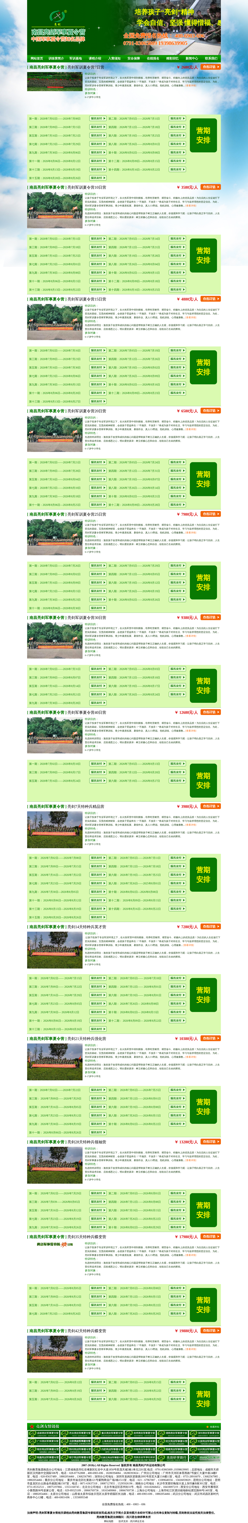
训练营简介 (56, 58)
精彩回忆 (172, 58)
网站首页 (37, 58)
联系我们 (211, 58)
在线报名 (153, 58)
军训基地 (75, 58)
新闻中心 (192, 58)
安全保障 (133, 58)
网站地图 (108, 1521)
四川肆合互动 (137, 1521)
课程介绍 (95, 58)
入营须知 (114, 58)
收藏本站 (214, 1426)
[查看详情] (190, 85)
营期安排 (203, 135)
